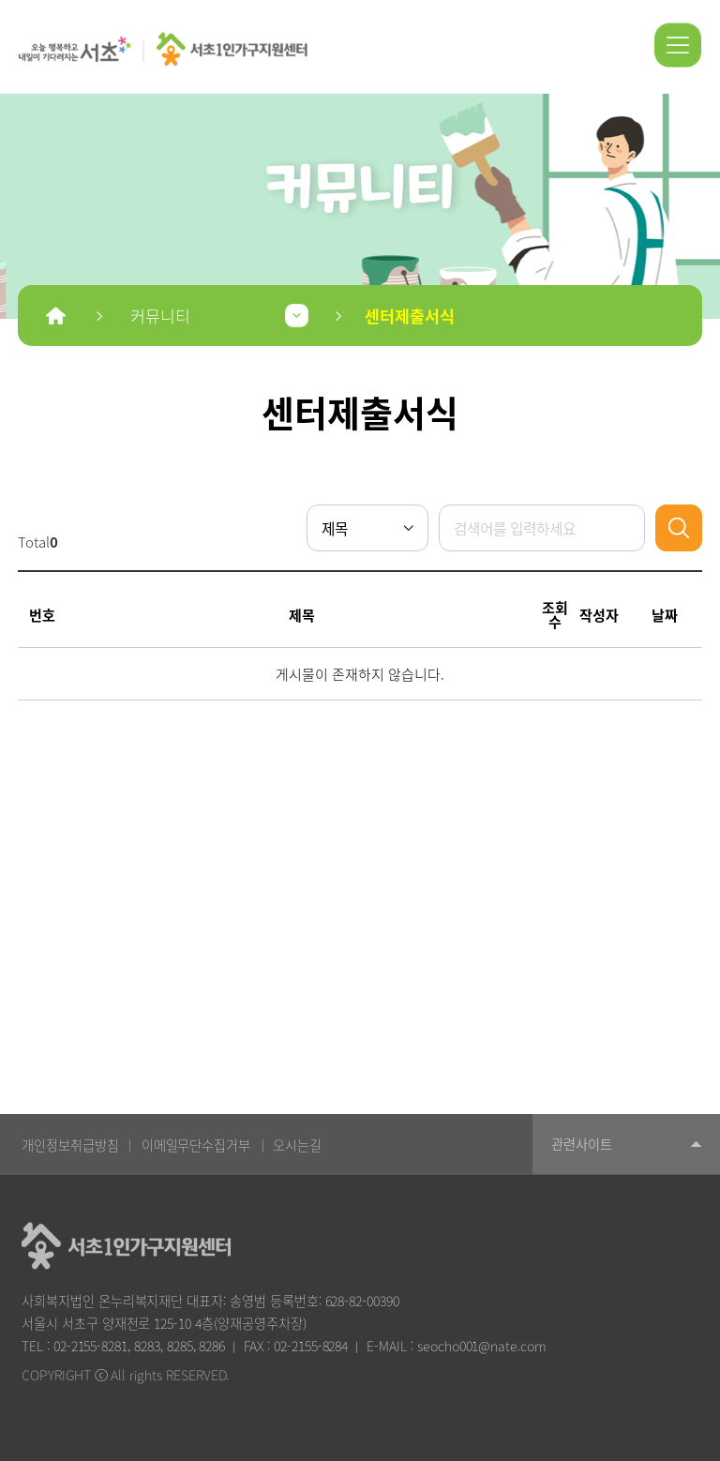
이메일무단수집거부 (196, 1144)
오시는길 (297, 1144)
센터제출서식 (410, 315)
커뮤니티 (160, 315)
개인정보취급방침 (70, 1144)
